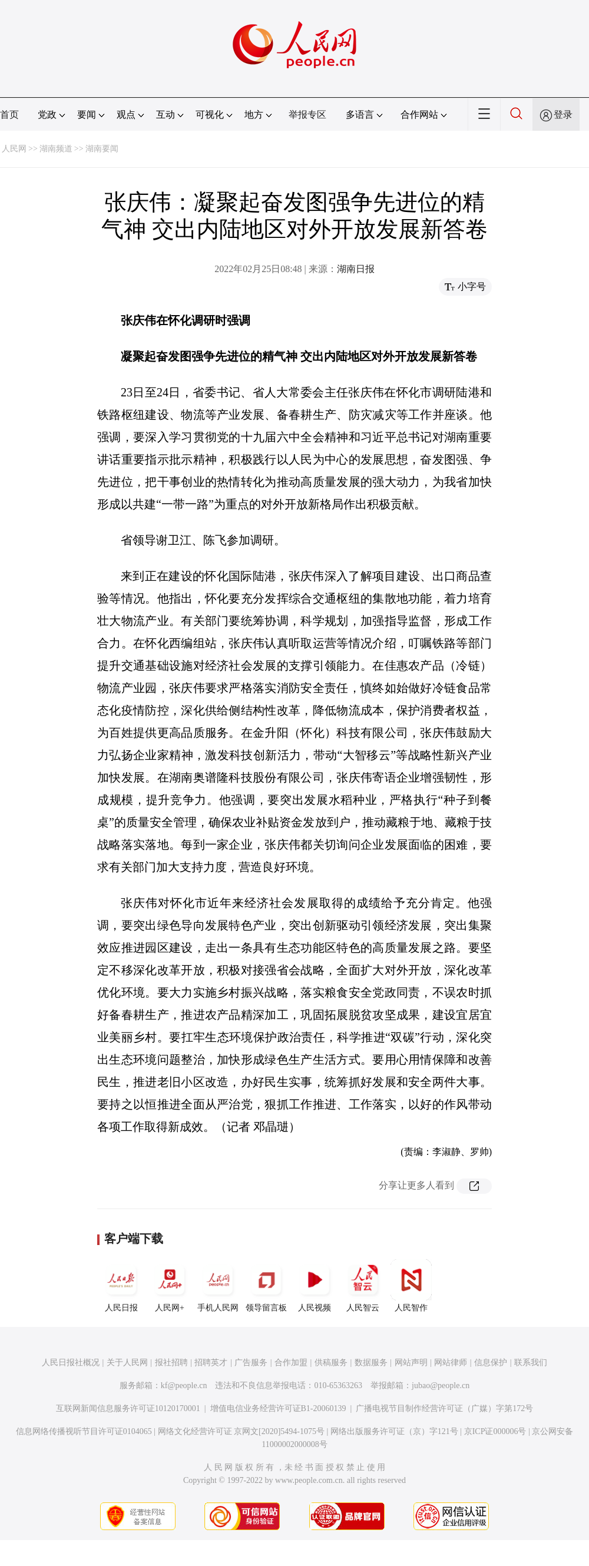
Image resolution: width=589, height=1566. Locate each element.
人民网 (14, 148)
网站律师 (450, 1362)
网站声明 (411, 1362)
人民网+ (169, 1285)
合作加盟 (290, 1362)
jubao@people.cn (440, 1385)
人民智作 (411, 1285)
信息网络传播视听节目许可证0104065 (84, 1431)
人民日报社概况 (71, 1362)
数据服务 (371, 1362)
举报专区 (307, 115)
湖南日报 (356, 269)
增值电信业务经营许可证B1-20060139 (278, 1408)
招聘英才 (210, 1362)
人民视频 (314, 1285)
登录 (563, 115)
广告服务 (250, 1362)
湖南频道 (55, 148)
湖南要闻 (101, 148)
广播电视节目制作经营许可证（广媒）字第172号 (444, 1408)
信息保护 (490, 1362)
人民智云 (362, 1285)
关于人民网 (127, 1362)
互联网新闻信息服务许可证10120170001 (128, 1408)
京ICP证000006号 (495, 1431)
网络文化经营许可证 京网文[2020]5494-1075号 (241, 1431)
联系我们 (530, 1362)
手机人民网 (218, 1285)
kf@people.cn (184, 1385)
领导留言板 (266, 1285)
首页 (9, 115)
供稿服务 (331, 1362)
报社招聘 (171, 1362)
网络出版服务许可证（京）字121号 (394, 1431)
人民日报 (121, 1285)
